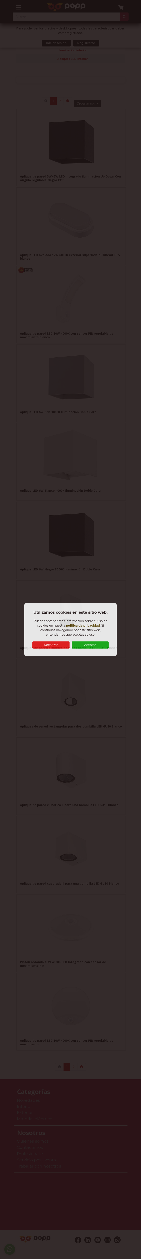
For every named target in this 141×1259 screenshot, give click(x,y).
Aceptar (90, 645)
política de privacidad (83, 625)
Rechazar (51, 645)
